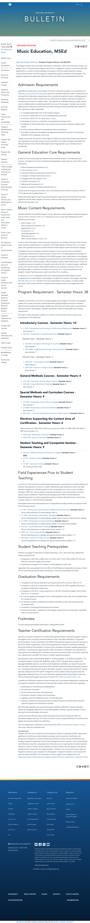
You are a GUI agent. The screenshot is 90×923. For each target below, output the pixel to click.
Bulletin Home (6, 58)
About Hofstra (30, 894)
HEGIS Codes (6, 343)
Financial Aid (11, 829)
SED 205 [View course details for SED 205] (21, 281)
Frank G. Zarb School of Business (6, 235)
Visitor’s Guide (50, 835)
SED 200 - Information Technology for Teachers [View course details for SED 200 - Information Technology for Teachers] (42, 344)
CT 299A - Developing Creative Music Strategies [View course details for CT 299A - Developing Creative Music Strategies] (40, 402)
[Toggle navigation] (79, 5)
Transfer (10, 803)
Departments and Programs (34, 798)
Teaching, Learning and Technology (31, 94)
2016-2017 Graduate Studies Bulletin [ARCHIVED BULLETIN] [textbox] (67, 40)
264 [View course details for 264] (26, 281)
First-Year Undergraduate (14, 798)
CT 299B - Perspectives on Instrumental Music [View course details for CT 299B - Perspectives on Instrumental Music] (39, 408)
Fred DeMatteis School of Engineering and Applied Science (6, 267)
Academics (32, 792)
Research (70, 792)
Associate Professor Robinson (27, 62)
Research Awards (70, 822)
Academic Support (32, 814)
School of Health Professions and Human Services (6, 282)
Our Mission (5, 70)
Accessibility (13, 894)
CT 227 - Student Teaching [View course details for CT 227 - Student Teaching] (32, 458)
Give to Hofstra (72, 894)
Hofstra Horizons (70, 804)
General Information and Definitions (6, 335)
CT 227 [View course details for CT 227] (33, 281)
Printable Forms (6, 348)
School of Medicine (13, 824)
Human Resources (51, 819)
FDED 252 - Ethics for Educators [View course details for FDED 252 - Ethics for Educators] (35, 437)
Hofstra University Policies (42, 865)
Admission (12, 792)
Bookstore (49, 798)
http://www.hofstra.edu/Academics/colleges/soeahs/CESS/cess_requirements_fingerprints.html (53, 757)
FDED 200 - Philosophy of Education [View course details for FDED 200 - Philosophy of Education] (36, 435)
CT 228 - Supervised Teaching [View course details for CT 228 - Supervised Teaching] (33, 464)
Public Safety (50, 824)
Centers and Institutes (71, 798)
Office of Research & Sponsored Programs (71, 815)
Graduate (10, 809)
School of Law (11, 819)
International (11, 814)
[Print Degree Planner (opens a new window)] (76, 46)
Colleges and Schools (32, 803)
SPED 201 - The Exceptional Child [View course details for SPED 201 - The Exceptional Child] (37, 362)
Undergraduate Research (72, 827)
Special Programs (31, 824)
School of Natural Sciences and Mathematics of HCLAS (6, 199)
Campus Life (52, 792)
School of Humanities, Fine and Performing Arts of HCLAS (6, 184)
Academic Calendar (32, 809)
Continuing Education (33, 819)
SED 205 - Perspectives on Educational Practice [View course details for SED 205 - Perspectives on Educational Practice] (40, 334)
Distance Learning (32, 829)
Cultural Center (51, 803)
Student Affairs (50, 829)
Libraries (68, 809)
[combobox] (70, 40)
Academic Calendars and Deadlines (6, 318)
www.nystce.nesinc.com (71, 677)
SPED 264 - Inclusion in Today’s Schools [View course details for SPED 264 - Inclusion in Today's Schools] (39, 367)
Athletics (56, 894)
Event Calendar (51, 814)
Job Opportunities (15, 900)
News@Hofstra (73, 900)
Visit (9, 835)
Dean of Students (51, 809)
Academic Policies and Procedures (5, 92)
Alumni (44, 894)
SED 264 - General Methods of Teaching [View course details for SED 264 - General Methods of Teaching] (37, 384)
